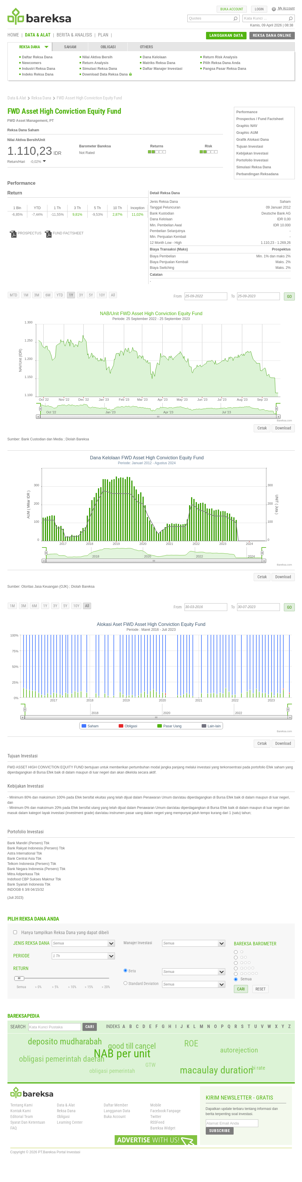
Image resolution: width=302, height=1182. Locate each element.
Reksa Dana (41, 98)
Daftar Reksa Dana (37, 57)
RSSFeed (157, 1122)
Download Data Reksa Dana (105, 74)
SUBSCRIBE (219, 1130)
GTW (150, 1065)
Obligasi (63, 1116)
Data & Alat (16, 98)
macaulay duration (216, 1070)
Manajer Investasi (138, 942)
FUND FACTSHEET (64, 233)
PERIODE (21, 956)
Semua (246, 978)
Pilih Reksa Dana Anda (222, 63)
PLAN (103, 35)
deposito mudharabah (65, 1041)
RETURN (20, 968)
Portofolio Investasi (252, 160)
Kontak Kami (20, 1110)
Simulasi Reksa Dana (99, 69)
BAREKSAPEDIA (23, 1016)
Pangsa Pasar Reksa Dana (224, 69)
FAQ (13, 1128)
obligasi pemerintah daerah (62, 1059)
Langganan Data (117, 1110)
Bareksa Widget (162, 1128)
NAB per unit (122, 1053)
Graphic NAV (246, 126)
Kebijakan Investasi (252, 153)
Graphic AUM (247, 133)
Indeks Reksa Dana (37, 74)
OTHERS (146, 47)
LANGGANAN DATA (226, 35)
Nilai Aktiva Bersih (97, 57)
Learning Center (69, 1122)
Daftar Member (116, 1105)
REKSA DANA (29, 47)
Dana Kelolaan (155, 57)
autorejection (239, 1050)
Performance (246, 112)
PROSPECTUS (26, 233)
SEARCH (18, 1026)
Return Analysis (95, 63)
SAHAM (70, 47)
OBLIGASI (108, 47)
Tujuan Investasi (249, 146)
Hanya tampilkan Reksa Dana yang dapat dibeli (65, 932)
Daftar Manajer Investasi (162, 69)
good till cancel (132, 1046)
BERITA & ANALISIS (74, 35)
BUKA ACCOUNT (231, 9)
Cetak (262, 428)
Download (283, 428)
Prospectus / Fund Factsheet (260, 119)
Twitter (155, 1116)
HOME (13, 35)
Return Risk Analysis (220, 57)
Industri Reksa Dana (38, 69)
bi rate (258, 1068)
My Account (283, 8)
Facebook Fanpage (165, 1110)
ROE (191, 1043)
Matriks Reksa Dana (159, 63)
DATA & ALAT (38, 35)
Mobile (155, 1105)
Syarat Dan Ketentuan (27, 1122)
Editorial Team (21, 1116)
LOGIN (259, 9)
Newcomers (31, 63)
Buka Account (115, 1116)
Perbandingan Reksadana (257, 174)
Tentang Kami (21, 1105)
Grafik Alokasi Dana (252, 140)
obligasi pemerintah (112, 1071)
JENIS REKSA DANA (31, 943)
